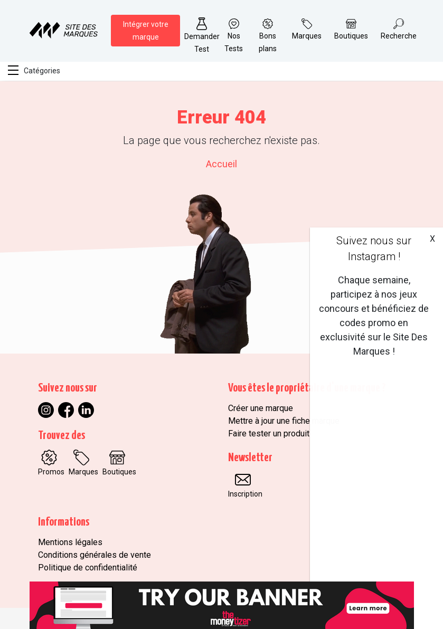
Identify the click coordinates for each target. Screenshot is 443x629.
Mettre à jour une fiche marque (284, 421)
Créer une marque (260, 408)
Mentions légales (70, 542)
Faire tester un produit (268, 433)
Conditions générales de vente (94, 555)
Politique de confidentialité (87, 568)
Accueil (221, 163)
